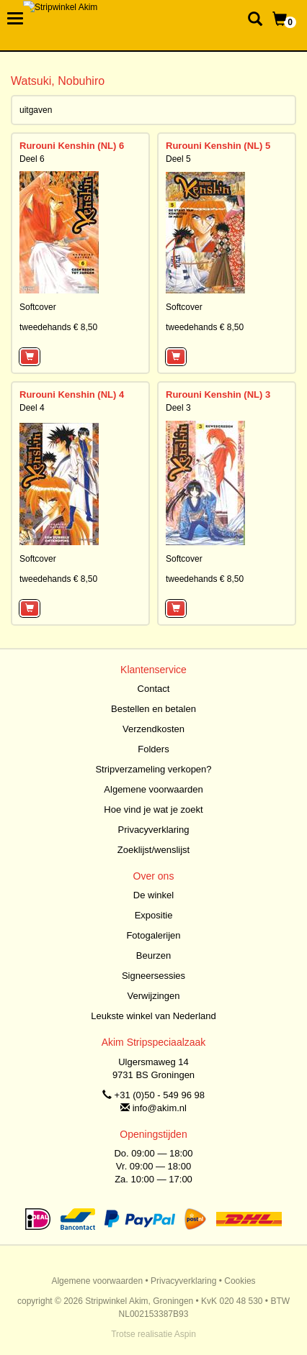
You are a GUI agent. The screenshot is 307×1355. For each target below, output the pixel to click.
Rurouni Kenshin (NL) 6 (71, 145)
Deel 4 (32, 408)
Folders (153, 749)
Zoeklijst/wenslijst (153, 849)
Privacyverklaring (154, 829)
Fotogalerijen (153, 935)
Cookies (239, 1281)
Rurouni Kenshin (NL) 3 (218, 394)
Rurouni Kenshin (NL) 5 (218, 145)
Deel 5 (178, 159)
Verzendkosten (153, 729)
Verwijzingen (154, 995)
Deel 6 (32, 159)
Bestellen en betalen (153, 708)
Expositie (154, 915)
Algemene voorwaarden (153, 789)
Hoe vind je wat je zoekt (153, 809)
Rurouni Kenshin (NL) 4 (71, 394)
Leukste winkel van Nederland (153, 1015)
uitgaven (35, 110)
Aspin (185, 1334)
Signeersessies (153, 975)
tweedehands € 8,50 (58, 327)
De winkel (153, 895)
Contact (154, 688)
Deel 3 (178, 408)
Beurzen (153, 955)
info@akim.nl (160, 1108)
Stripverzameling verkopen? (153, 769)
